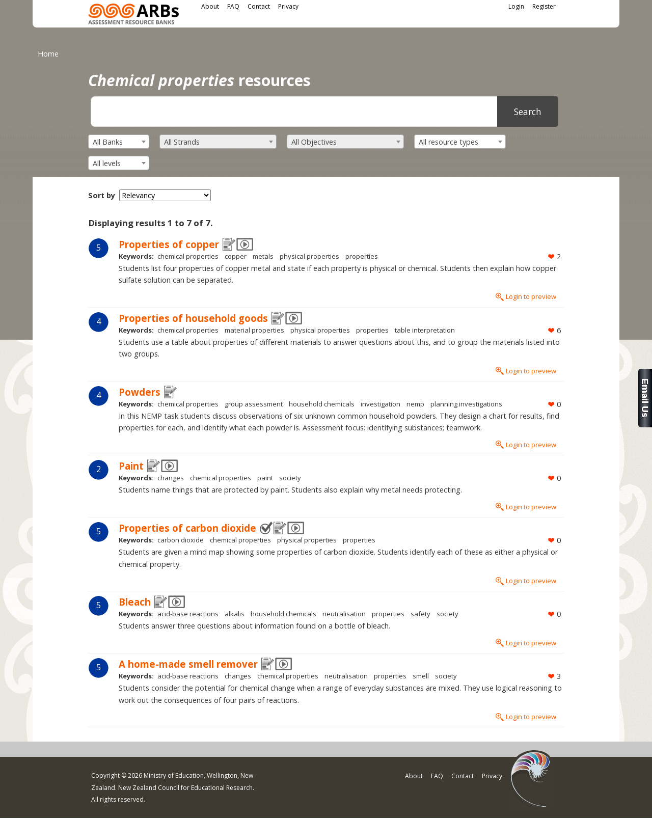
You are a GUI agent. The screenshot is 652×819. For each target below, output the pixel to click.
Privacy (288, 6)
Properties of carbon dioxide (187, 528)
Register (544, 6)
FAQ (233, 6)
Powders (139, 392)
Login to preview (531, 296)
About (210, 6)
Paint (131, 465)
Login (516, 6)
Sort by (101, 195)
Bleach (135, 601)
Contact (259, 6)
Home (48, 54)
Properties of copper (169, 244)
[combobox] (118, 141)
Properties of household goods (193, 318)
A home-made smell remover (188, 664)
